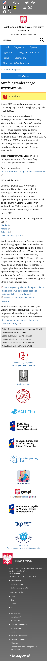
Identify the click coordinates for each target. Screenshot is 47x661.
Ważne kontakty (17, 584)
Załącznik (6, 232)
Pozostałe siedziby (17, 580)
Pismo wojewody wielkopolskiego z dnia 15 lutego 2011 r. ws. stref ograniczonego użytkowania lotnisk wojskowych (22, 291)
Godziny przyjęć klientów (20, 588)
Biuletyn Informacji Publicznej (23, 34)
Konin (13, 600)
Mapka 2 (5, 228)
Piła (12, 607)
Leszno (13, 604)
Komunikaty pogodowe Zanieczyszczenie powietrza (23, 363)
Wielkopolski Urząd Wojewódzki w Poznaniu (23, 28)
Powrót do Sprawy (12, 69)
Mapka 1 (5, 225)
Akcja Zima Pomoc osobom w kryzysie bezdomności (23, 545)
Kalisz (13, 596)
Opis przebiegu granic (12, 235)
